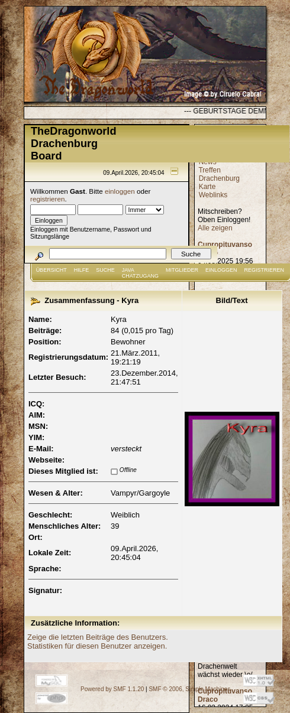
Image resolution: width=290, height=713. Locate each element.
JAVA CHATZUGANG (140, 273)
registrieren (47, 199)
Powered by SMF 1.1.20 (112, 689)
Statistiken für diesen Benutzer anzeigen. (97, 646)
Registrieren (264, 270)
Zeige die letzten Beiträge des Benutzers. (97, 637)
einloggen (120, 191)
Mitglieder (182, 270)
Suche (105, 270)
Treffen (209, 170)
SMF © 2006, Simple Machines (189, 689)
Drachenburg (219, 178)
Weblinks (213, 195)
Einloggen (221, 270)
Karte (207, 187)
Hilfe (81, 270)
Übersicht (51, 270)
